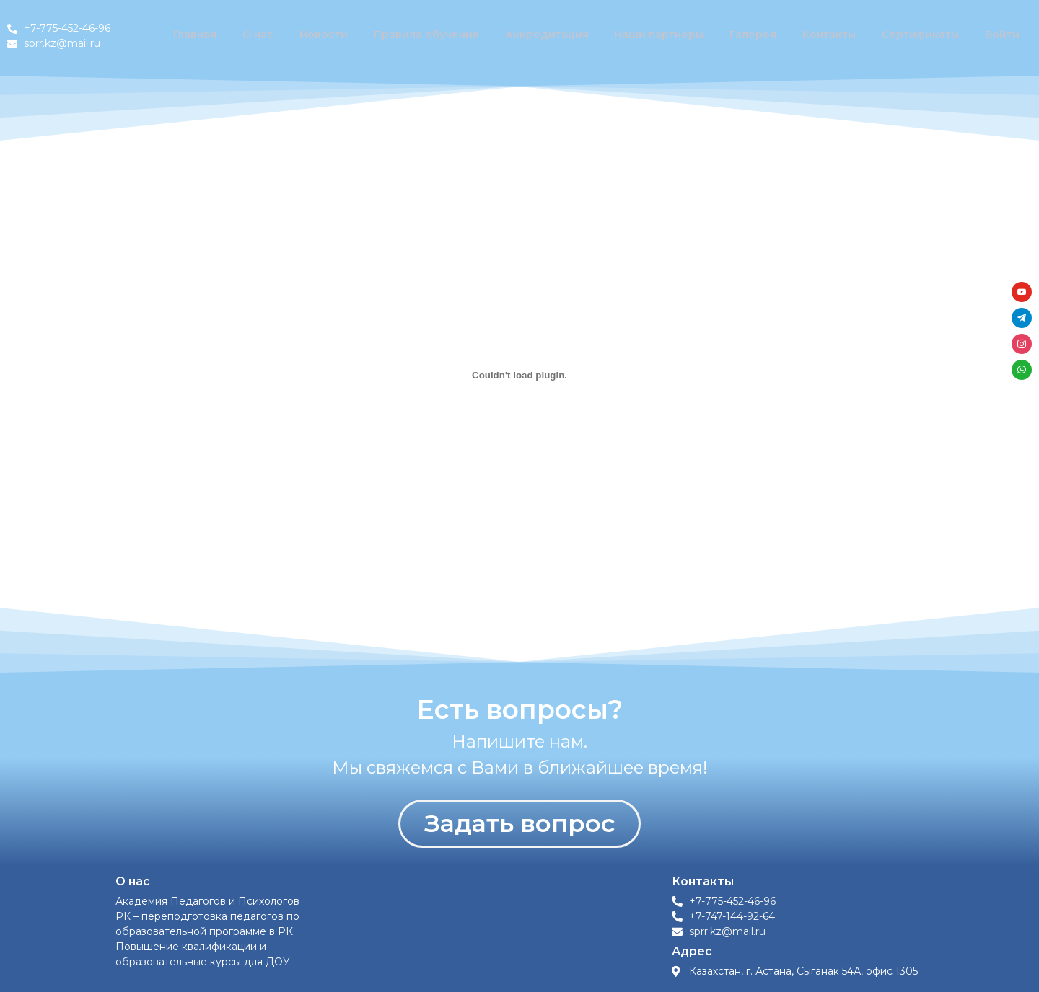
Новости (334, 36)
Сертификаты (922, 36)
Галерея (758, 36)
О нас (271, 36)
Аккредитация (554, 36)
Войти (1003, 36)
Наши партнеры (665, 36)
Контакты (833, 36)
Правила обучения (435, 36)
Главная (210, 36)
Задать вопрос (519, 823)
